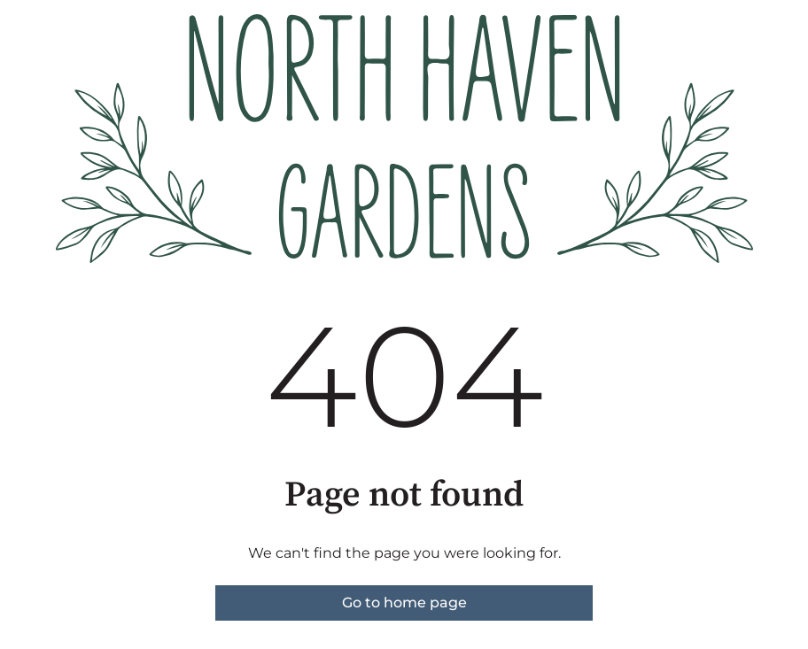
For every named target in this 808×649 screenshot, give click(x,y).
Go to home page (404, 602)
